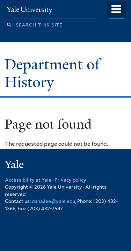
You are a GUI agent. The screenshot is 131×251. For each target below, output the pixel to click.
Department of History (52, 73)
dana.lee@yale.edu (53, 201)
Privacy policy (70, 180)
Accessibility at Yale (28, 180)
